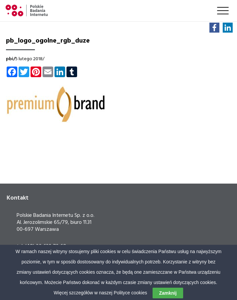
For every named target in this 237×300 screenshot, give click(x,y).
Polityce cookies (130, 292)
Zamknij (168, 293)
